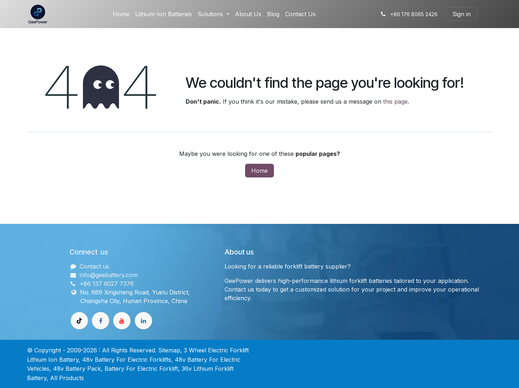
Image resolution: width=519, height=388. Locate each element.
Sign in (461, 14)
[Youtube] (121, 320)
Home (259, 170)
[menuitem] (121, 14)
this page (395, 101)
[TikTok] (79, 320)
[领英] (143, 320)
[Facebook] (100, 320)
